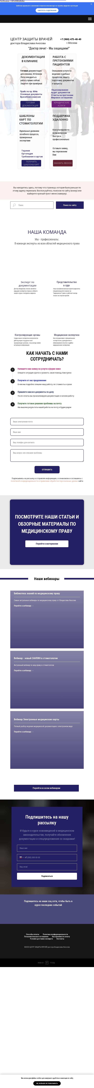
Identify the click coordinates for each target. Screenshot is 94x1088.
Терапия (25, 150)
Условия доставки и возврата (41, 1060)
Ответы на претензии (62, 95)
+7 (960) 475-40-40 (70, 39)
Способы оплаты (32, 1055)
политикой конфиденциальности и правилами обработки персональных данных (44, 481)
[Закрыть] (91, 4)
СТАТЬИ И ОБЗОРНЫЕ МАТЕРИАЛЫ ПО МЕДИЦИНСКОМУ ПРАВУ (48, 524)
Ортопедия (27, 153)
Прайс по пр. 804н (28, 91)
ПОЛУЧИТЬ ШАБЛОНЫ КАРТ (31, 163)
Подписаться (47, 997)
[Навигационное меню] (90, 19)
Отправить (47, 470)
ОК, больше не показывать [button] (47, 1083)
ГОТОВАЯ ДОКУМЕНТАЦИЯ (30, 104)
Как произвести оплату (61, 1058)
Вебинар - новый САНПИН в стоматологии (36, 770)
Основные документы (31, 94)
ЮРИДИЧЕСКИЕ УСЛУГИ (61, 104)
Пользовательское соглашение (36, 1058)
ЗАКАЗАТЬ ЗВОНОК (63, 163)
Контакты (60, 1060)
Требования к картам (32, 156)
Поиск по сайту (69, 205)
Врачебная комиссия (30, 97)
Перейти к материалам (47, 543)
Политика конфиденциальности (55, 1055)
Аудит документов (60, 92)
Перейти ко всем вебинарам (46, 909)
